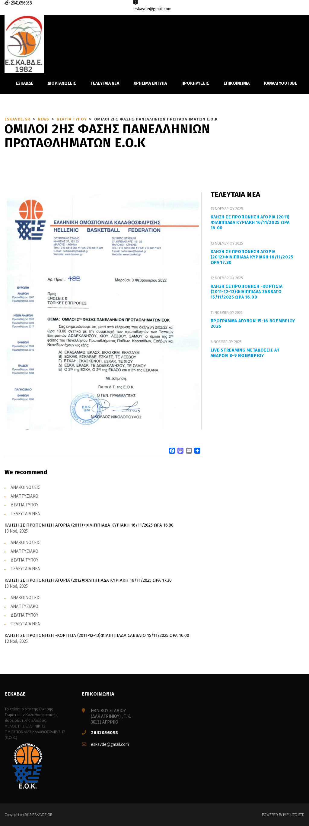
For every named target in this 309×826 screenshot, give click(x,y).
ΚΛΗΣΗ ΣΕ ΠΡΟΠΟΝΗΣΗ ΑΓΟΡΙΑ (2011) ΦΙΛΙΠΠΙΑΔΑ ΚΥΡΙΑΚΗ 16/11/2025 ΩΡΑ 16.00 (250, 222)
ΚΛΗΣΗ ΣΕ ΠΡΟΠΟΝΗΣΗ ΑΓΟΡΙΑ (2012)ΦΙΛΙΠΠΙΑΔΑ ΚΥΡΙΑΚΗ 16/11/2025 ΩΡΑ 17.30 (252, 257)
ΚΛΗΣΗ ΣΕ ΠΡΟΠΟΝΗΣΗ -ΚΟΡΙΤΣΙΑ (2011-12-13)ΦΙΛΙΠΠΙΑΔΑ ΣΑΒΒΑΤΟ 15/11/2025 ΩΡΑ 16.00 (247, 292)
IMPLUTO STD (293, 814)
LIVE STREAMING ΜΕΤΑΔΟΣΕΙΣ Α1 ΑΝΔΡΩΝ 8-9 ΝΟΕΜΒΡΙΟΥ (245, 353)
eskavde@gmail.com (110, 744)
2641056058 (104, 732)
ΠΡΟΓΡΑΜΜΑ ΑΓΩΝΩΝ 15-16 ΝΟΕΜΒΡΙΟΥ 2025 (253, 323)
